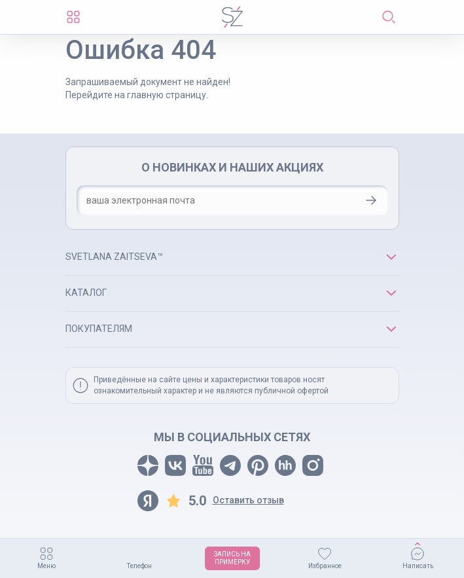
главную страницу (166, 95)
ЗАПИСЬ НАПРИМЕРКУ (232, 558)
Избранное (325, 565)
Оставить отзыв (248, 500)
